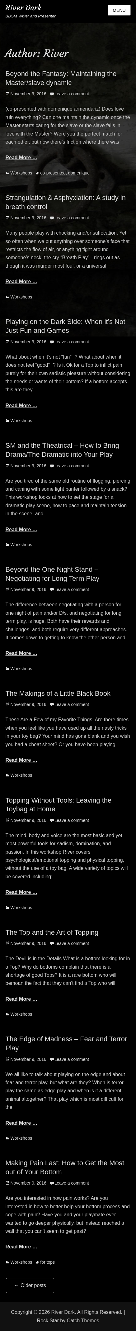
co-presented (53, 172)
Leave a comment (71, 93)
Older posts (30, 1285)
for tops (47, 1262)
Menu (119, 10)
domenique (79, 172)
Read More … (21, 157)
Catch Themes (83, 1320)
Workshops (21, 172)
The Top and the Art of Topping (51, 932)
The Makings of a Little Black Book (57, 693)
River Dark (23, 7)
